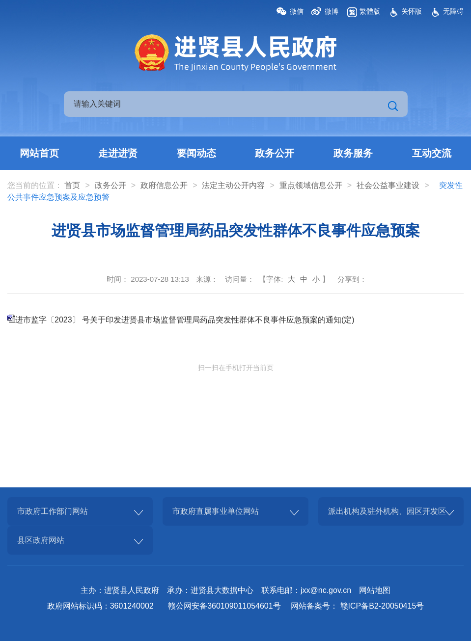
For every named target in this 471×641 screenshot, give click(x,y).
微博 (331, 11)
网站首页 (39, 153)
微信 (297, 11)
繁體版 (370, 11)
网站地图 (374, 590)
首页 (72, 185)
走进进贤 (118, 153)
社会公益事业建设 (388, 185)
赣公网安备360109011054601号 (224, 606)
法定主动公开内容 (233, 185)
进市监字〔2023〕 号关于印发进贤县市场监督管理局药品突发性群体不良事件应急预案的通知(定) (185, 320)
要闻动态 (196, 153)
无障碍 (453, 11)
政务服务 (353, 153)
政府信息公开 (164, 185)
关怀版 (411, 11)
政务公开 (274, 153)
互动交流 (431, 153)
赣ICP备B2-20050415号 (382, 606)
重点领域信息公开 (310, 185)
